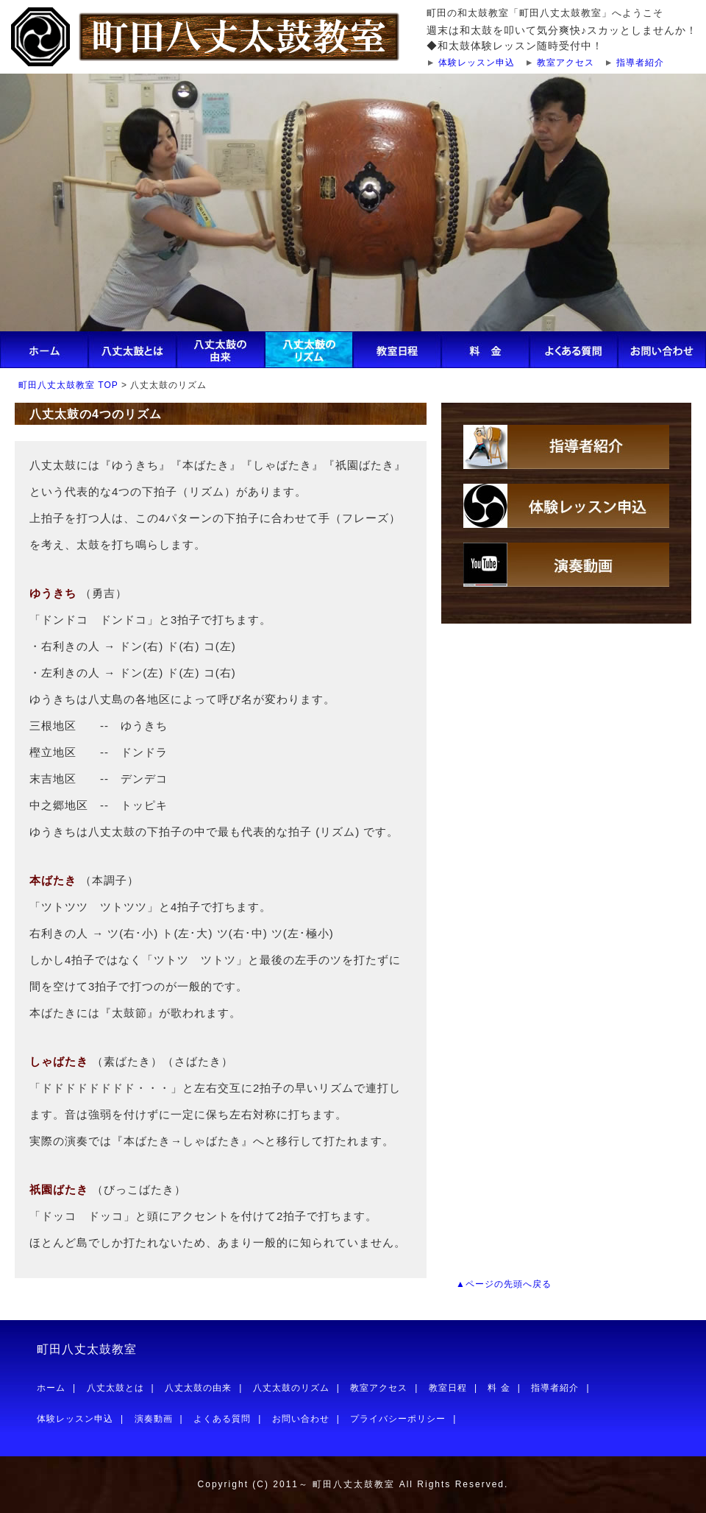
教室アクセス (565, 62)
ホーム (51, 1388)
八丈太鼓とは (115, 1388)
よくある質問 (222, 1419)
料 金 (499, 1388)
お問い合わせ (300, 1419)
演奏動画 (154, 1419)
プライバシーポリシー (398, 1419)
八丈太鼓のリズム (291, 1388)
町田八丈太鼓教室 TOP (68, 385)
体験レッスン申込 (476, 62)
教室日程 (448, 1388)
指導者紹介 (640, 62)
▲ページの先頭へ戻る (504, 1284)
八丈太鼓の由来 (198, 1388)
